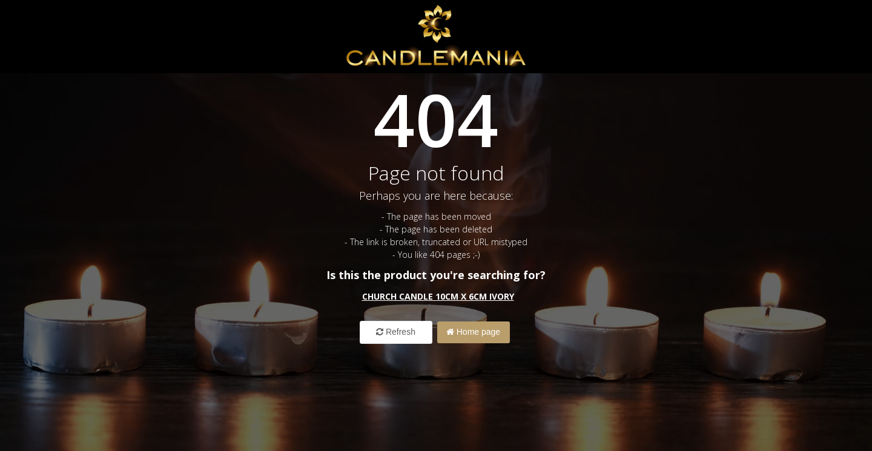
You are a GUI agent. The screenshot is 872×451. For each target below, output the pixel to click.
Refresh (395, 332)
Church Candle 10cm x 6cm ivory (438, 296)
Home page (473, 332)
